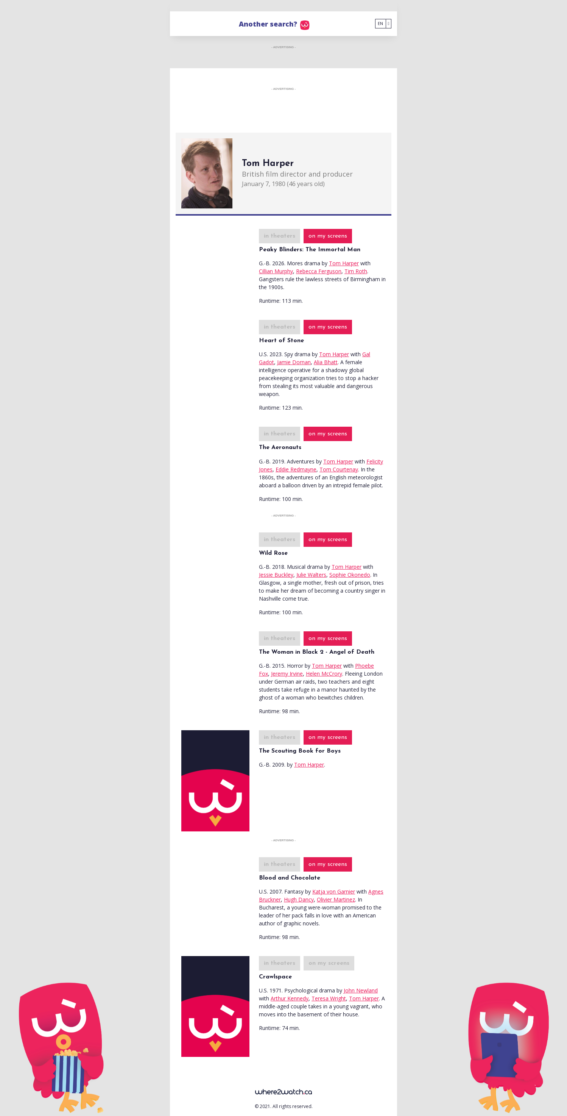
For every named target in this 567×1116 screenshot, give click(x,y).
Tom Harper (344, 263)
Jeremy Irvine (287, 673)
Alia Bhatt (326, 362)
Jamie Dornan (294, 362)
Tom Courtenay (338, 469)
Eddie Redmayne (296, 469)
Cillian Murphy (276, 271)
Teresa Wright (329, 998)
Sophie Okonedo (349, 574)
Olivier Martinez (336, 899)
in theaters (279, 236)
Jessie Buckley (276, 574)
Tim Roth (355, 271)
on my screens (327, 236)
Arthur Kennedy (289, 998)
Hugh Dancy (299, 899)
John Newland (361, 990)
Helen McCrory (324, 673)
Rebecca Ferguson (318, 271)
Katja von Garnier (333, 891)
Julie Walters (311, 574)
